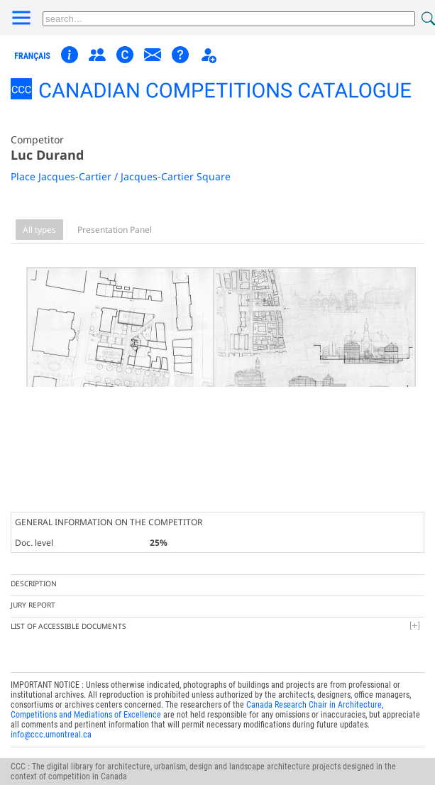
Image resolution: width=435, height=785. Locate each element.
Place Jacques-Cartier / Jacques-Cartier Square (121, 176)
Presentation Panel (114, 230)
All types (39, 230)
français (32, 56)
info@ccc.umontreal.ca (51, 723)
